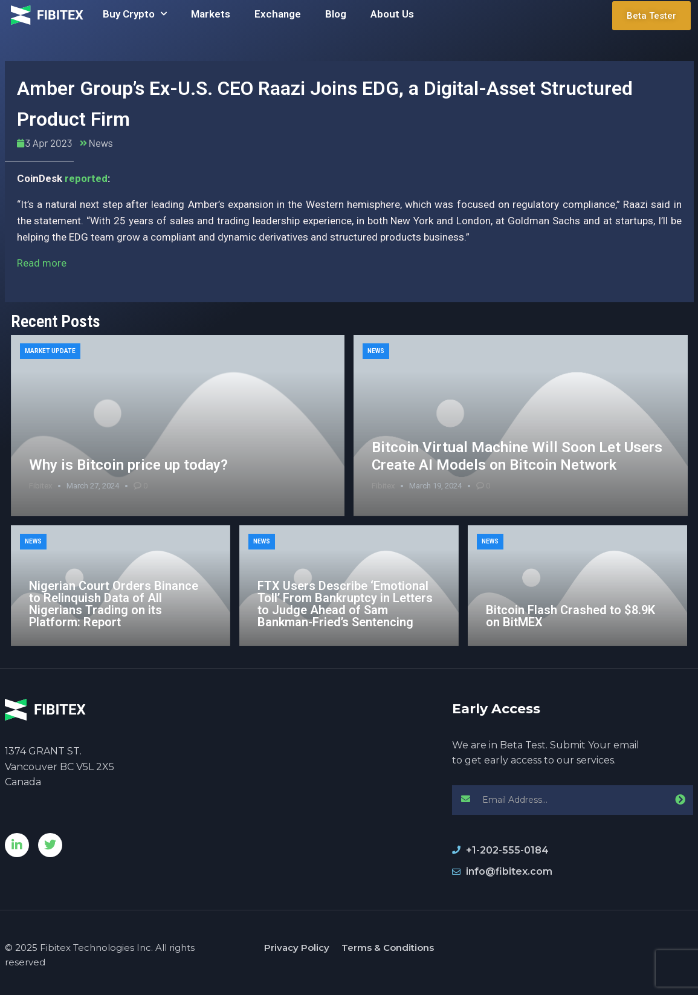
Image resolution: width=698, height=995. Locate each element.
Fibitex (40, 485)
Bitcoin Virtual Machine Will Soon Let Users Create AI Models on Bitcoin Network (517, 456)
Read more (41, 263)
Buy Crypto (135, 14)
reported (86, 178)
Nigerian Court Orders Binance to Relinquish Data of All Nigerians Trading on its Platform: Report (113, 604)
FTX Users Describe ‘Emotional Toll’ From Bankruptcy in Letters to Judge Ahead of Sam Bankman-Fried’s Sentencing (345, 604)
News (100, 143)
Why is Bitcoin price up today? (128, 464)
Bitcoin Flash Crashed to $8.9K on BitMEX (570, 616)
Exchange (277, 14)
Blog (335, 14)
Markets (210, 14)
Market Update (50, 351)
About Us (392, 14)
